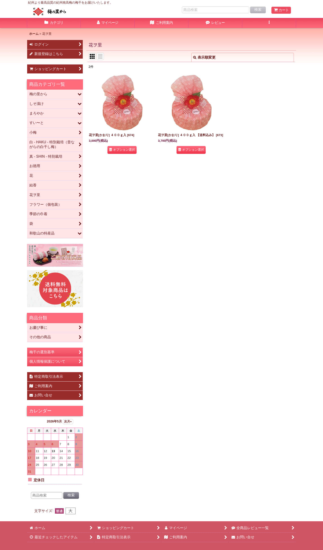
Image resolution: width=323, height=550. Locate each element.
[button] (269, 23)
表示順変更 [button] (204, 57)
